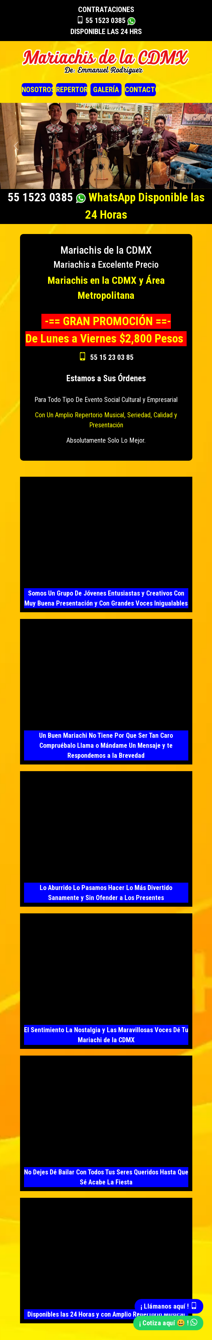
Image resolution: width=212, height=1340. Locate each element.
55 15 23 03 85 (112, 357)
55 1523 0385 (105, 20)
